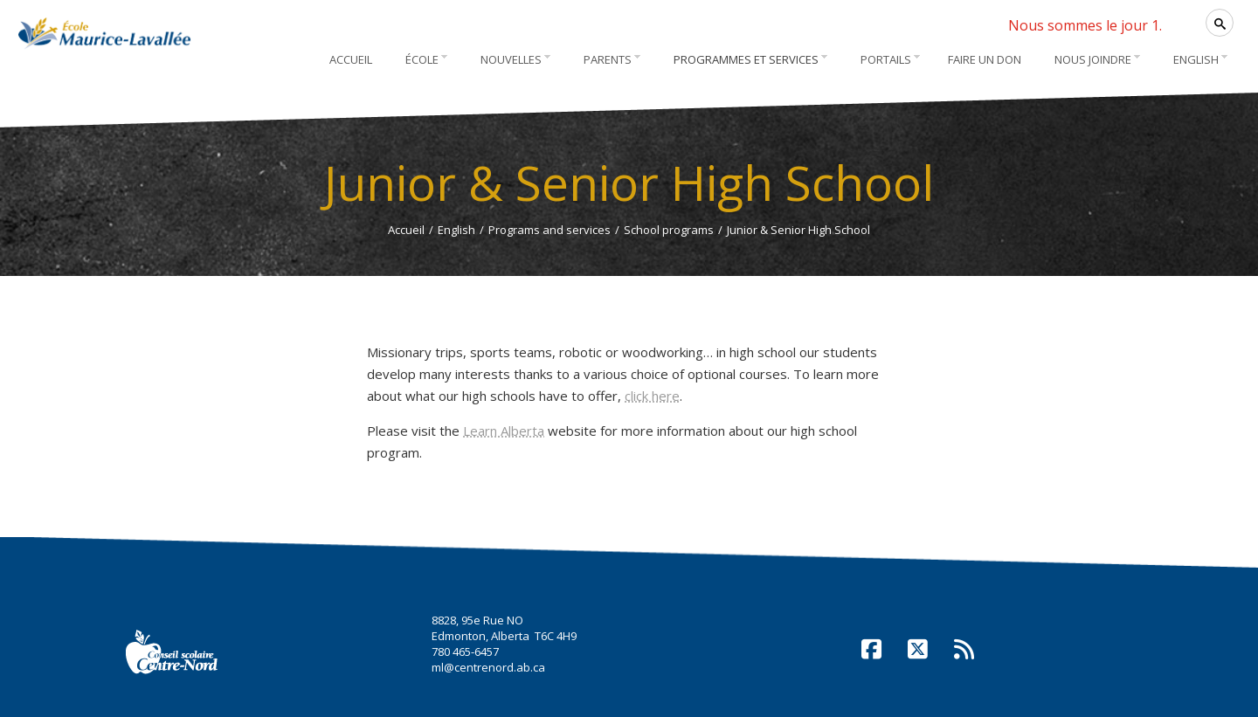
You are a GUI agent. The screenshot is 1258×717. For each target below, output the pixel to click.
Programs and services (549, 230)
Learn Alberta (503, 430)
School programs (669, 230)
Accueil (406, 230)
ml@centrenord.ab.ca (488, 667)
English (456, 230)
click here (652, 395)
